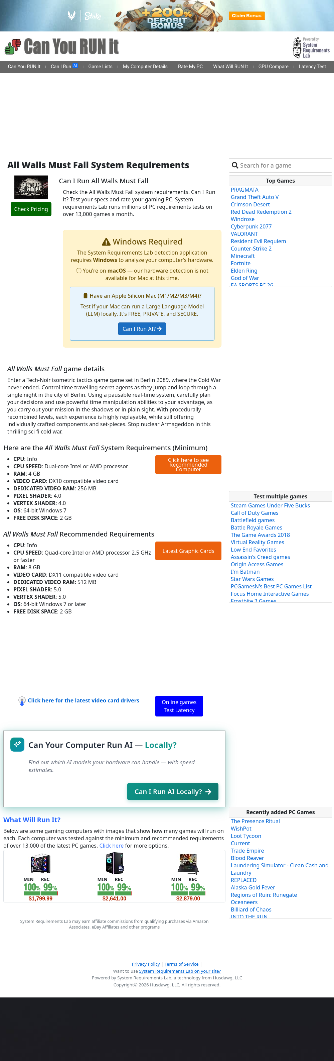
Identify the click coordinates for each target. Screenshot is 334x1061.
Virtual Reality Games (257, 542)
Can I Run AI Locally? (173, 791)
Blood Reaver (247, 858)
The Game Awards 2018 (260, 535)
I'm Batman (245, 571)
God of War (245, 278)
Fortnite (241, 263)
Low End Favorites (253, 549)
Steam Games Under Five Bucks (270, 505)
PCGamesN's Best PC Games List (271, 586)
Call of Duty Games (255, 512)
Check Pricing (31, 209)
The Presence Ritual (255, 821)
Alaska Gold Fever (253, 887)
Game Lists (101, 67)
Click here (111, 845)
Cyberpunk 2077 (251, 226)
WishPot (241, 828)
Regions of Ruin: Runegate (264, 894)
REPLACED (244, 880)
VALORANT (244, 233)
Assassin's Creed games (260, 557)
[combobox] (284, 165)
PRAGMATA (245, 189)
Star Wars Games (252, 579)
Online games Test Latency (179, 706)
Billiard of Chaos (251, 909)
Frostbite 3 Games (253, 601)
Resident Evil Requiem (258, 241)
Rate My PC (190, 67)
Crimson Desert (250, 204)
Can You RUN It (24, 67)
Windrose (243, 219)
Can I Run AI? (142, 328)
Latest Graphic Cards (188, 551)
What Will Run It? (31, 819)
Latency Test (312, 67)
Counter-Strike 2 (251, 248)
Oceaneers (244, 902)
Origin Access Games (257, 564)
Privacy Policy (146, 964)
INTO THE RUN (249, 917)
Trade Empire (247, 850)
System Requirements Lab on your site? (180, 971)
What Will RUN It (230, 67)
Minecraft (243, 256)
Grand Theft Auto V (255, 197)
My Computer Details (145, 67)
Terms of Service (182, 964)
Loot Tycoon (246, 836)
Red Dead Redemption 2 (261, 211)
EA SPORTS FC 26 (252, 285)
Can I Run (64, 66)
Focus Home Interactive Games (270, 593)
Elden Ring (244, 270)
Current (240, 843)
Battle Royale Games (256, 527)
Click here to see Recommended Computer (188, 464)
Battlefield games (253, 520)
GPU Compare (274, 67)
